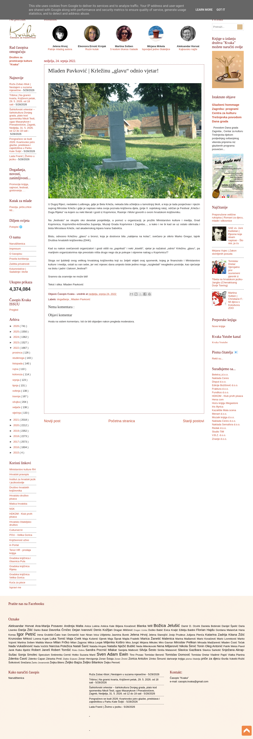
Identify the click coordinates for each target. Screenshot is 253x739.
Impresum (15, 248)
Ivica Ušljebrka (102, 634)
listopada (17, 363)
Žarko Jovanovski (40, 662)
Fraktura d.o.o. (220, 388)
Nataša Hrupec (98, 646)
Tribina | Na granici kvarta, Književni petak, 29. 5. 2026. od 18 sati (22, 100)
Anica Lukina (93, 626)
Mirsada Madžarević (209, 642)
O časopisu (15, 253)
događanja (63, 299)
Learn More (203, 9)
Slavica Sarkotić (212, 650)
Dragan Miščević (124, 630)
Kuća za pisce (17, 582)
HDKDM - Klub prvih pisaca (227, 395)
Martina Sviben (26, 642)
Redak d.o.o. (219, 428)
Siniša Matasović (168, 650)
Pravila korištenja (19, 258)
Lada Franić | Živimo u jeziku (105, 706)
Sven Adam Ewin (113, 654)
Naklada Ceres (220, 378)
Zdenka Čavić (18, 658)
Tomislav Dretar (201, 654)
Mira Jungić (133, 642)
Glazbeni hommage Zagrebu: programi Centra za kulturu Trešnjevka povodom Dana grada (227, 113)
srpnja (16, 379)
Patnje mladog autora (60, 49)
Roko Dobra (78, 650)
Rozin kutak (92, 49)
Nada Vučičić (41, 646)
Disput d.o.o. (219, 381)
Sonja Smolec (28, 654)
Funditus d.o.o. (220, 392)
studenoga (18, 357)
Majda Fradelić (131, 638)
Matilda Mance (44, 642)
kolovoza (17, 374)
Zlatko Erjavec (70, 659)
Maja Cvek (75, 638)
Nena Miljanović (168, 646)
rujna (15, 369)
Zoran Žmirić (121, 659)
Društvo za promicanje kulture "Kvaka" (20, 61)
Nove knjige (218, 326)
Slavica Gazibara (190, 649)
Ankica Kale (108, 626)
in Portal (14, 545)
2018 (16, 436)
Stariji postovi (193, 421)
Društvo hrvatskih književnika (19, 489)
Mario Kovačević (207, 638)
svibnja (16, 390)
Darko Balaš (41, 630)
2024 (16, 336)
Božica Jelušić (167, 625)
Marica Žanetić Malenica (158, 638)
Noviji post (52, 421)
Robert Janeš (41, 649)
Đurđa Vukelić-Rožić (233, 658)
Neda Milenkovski (146, 646)
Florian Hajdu (206, 629)
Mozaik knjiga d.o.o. (223, 417)
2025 (16, 331)
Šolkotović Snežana (20, 662)
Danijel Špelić (230, 626)
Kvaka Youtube (220, 342)
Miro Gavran (166, 642)
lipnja (15, 385)
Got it (220, 9)
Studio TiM (218, 431)
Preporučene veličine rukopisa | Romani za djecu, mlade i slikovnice (228, 217)
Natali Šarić (81, 646)
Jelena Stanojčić (159, 634)
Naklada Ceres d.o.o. (224, 420)
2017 (16, 441)
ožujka (16, 401)
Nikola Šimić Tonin (192, 646)
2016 (16, 447)
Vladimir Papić (219, 654)
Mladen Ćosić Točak (233, 642)
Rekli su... (217, 358)
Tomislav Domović (178, 654)
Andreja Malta (74, 626)
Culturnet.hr (16, 530)
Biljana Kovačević (126, 626)
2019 (16, 430)
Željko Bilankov (93, 662)
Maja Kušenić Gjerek (95, 638)
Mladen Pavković (80, 299)
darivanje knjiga (176, 658)
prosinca (17, 352)
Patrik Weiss (230, 646)
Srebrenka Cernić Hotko (65, 654)
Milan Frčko (61, 642)
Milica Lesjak (96, 642)
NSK (12, 508)
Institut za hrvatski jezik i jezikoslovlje (22, 481)
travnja (16, 396)
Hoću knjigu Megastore (225, 403)
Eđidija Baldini (187, 630)
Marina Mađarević (186, 638)
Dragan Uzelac (141, 630)
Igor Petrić (27, 634)
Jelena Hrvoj (139, 634)
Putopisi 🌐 (15, 226)
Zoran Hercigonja (88, 658)
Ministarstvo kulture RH (22, 469)
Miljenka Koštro (115, 642)
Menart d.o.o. (219, 413)
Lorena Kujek (41, 638)
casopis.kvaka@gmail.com (193, 681)
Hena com (218, 399)
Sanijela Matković (128, 650)
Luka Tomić (58, 638)
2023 (16, 342)
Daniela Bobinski (211, 626)
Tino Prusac (137, 654)
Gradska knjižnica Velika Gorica (19, 576)
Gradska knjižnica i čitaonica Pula (20, 560)
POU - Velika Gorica (20, 534)
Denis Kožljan (104, 629)
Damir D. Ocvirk (191, 626)
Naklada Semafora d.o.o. (226, 424)
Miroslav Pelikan (185, 642)
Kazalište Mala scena (224, 410)
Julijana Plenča (196, 634)
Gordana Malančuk (227, 630)
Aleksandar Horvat (21, 626)
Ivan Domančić (71, 634)
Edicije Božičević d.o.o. (225, 385)
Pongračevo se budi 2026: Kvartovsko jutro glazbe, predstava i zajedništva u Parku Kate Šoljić (22, 145)
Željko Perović (112, 662)
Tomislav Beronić (154, 654)
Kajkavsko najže (188, 49)
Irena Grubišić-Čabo (49, 634)
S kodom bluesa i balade (124, 49)
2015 (16, 452)
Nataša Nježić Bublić (121, 646)
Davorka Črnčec (60, 629)
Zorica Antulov (138, 658)
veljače (16, 407)
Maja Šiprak (115, 638)
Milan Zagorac (79, 642)
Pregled (13, 309)
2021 (16, 419)
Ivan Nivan (87, 634)
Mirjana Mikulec (149, 642)
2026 (16, 326)
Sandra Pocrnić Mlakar (102, 649)
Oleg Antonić (214, 646)
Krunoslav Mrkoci (20, 638)
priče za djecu (211, 658)
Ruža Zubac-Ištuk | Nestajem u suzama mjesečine (20, 87)
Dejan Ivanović (82, 629)
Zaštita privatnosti (19, 263)
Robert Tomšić (61, 649)
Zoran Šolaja (107, 658)
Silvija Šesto (148, 649)
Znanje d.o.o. (219, 438)
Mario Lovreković (227, 638)
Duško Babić (156, 630)
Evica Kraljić (171, 630)
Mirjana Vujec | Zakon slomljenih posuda (224, 252)
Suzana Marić (88, 654)
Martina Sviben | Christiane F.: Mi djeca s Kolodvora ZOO (235, 300)
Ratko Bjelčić (23, 650)
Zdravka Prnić (54, 658)
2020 (16, 425)
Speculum (44, 654)
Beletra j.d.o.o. (220, 374)
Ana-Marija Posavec (49, 626)
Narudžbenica (17, 243)
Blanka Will (145, 626)
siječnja (17, 412)
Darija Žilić (26, 629)
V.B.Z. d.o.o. (219, 435)
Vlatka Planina (236, 654)
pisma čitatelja (193, 659)
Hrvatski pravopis (19, 474)
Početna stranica (121, 421)
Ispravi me (15, 587)
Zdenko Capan (37, 658)
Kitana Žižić (236, 634)
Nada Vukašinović (21, 646)
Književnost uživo (19, 540)
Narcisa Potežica (61, 646)
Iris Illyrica (217, 406)
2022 (16, 347)
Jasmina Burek (121, 634)
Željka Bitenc (57, 662)
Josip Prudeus (177, 634)
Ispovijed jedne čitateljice (156, 49)
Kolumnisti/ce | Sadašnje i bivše (18, 270)
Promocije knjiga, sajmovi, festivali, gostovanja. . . (19, 187)
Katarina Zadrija (216, 634)
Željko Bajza (74, 662)
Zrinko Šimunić (158, 658)
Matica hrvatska (18, 503)
